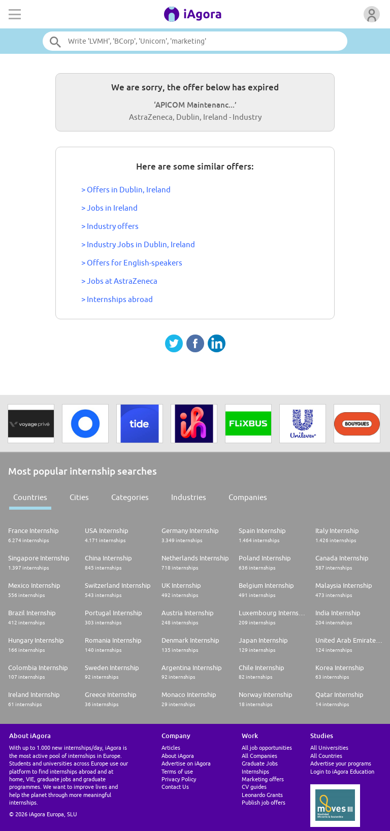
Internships (255, 771)
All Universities (329, 747)
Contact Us (175, 786)
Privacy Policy (178, 779)
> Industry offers (110, 226)
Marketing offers (263, 779)
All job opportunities (267, 747)
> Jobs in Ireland (109, 208)
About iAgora (177, 755)
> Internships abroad (117, 299)
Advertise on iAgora (186, 763)
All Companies (259, 755)
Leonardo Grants (262, 794)
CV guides (254, 786)
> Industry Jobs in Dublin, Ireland (138, 244)
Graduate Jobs (260, 763)
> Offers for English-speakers (131, 262)
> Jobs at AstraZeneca (119, 281)
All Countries (326, 755)
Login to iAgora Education (342, 771)
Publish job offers (263, 802)
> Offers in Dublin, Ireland (126, 189)
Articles (170, 747)
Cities (79, 497)
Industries (188, 497)
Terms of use (177, 771)
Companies (248, 497)
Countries (30, 497)
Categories (130, 497)
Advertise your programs (340, 763)
